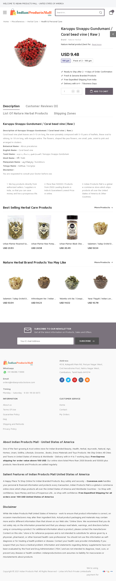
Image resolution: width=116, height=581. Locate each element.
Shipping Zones (65, 113)
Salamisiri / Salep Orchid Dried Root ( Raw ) (22, 298)
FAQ (5, 419)
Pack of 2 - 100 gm (82, 60)
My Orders (64, 414)
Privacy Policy (10, 429)
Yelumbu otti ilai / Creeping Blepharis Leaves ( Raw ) (84, 298)
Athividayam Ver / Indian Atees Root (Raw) (51, 298)
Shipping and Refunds (13, 424)
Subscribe (85, 341)
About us (7, 405)
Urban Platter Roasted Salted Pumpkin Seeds (24, 243)
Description (11, 106)
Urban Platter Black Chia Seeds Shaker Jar (79, 243)
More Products (102, 207)
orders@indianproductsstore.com (19, 382)
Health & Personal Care (51, 21)
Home (6, 21)
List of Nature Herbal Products (25, 113)
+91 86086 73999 (13, 372)
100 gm (65, 60)
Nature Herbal (74, 39)
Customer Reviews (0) (42, 106)
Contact (63, 409)
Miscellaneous (18, 21)
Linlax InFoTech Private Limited (73, 571)
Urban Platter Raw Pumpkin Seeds (47, 243)
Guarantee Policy (11, 414)
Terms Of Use (9, 409)
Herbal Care (32, 21)
